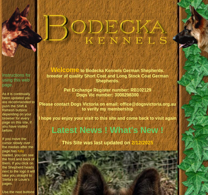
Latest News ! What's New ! (107, 130)
